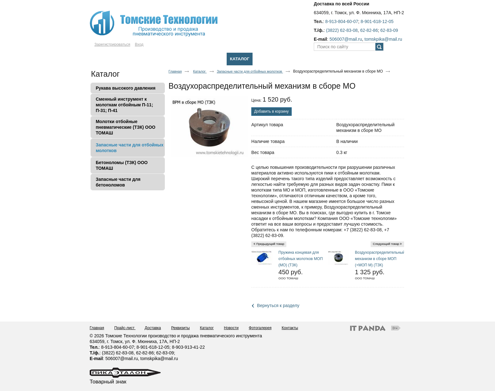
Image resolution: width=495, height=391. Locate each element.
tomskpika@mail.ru (383, 39)
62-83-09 (389, 30)
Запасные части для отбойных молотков (250, 71)
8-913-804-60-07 (341, 21)
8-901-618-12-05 (377, 21)
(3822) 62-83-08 (342, 30)
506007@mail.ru (346, 39)
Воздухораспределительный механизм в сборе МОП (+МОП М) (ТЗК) (380, 258)
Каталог (239, 58)
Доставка (153, 328)
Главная (175, 71)
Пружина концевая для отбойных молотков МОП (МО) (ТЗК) (300, 258)
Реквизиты (180, 328)
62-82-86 (369, 30)
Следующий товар (386, 244)
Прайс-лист (124, 328)
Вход (139, 44)
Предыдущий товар (270, 244)
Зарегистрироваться (112, 44)
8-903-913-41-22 (188, 347)
